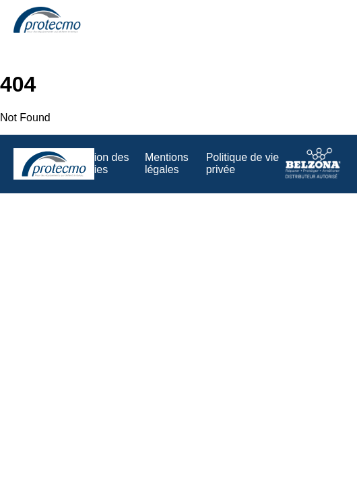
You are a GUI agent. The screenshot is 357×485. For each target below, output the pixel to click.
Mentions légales (167, 163)
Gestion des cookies (100, 163)
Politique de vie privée (243, 163)
